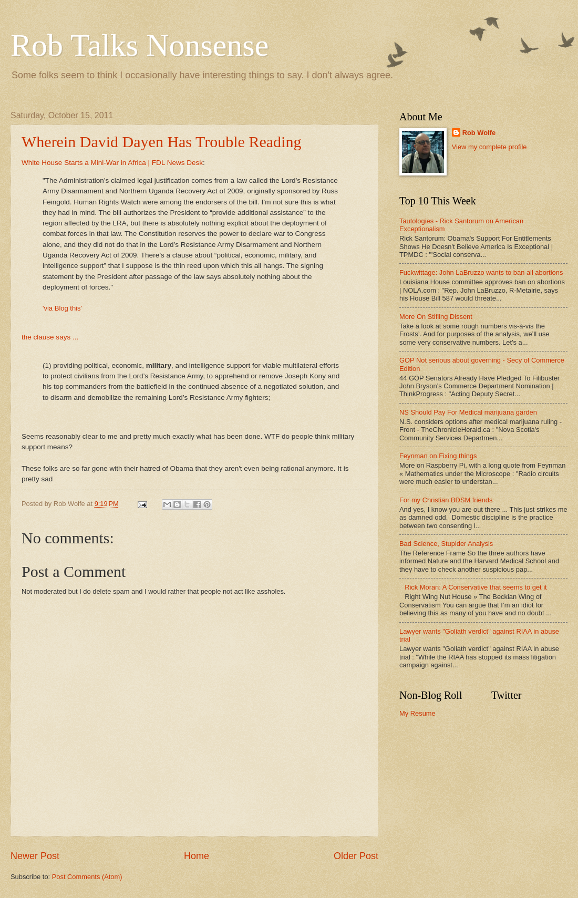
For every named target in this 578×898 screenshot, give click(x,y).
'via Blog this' (62, 308)
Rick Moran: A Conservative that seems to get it (476, 587)
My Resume (417, 713)
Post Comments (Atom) (87, 877)
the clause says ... (50, 337)
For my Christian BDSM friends (445, 500)
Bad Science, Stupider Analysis (446, 544)
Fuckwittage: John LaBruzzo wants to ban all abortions (481, 272)
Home (196, 856)
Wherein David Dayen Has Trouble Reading (161, 141)
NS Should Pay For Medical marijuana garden (468, 412)
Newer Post (35, 856)
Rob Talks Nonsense (140, 45)
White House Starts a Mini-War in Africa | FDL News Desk (112, 163)
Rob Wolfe (479, 133)
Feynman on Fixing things (438, 456)
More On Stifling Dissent (435, 317)
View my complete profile (489, 147)
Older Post (356, 856)
